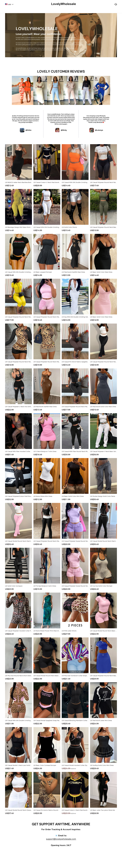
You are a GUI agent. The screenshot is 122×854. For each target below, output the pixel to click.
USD (9, 4)
